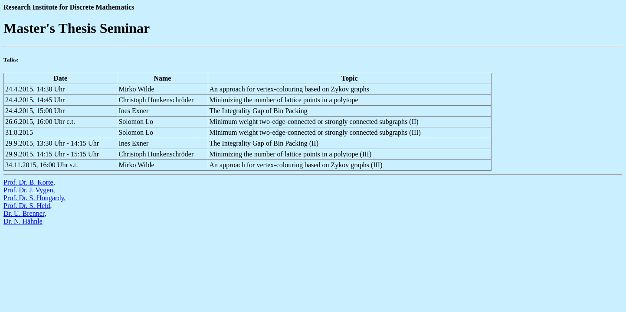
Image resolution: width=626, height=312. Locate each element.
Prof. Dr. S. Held (26, 205)
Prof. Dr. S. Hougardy (33, 198)
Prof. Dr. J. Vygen (28, 190)
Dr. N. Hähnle (23, 221)
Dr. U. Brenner (23, 213)
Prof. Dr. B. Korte (28, 182)
